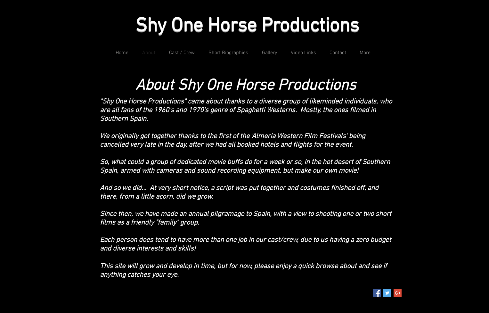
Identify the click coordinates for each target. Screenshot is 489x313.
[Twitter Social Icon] (387, 293)
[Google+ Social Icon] (398, 293)
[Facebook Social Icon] (377, 293)
